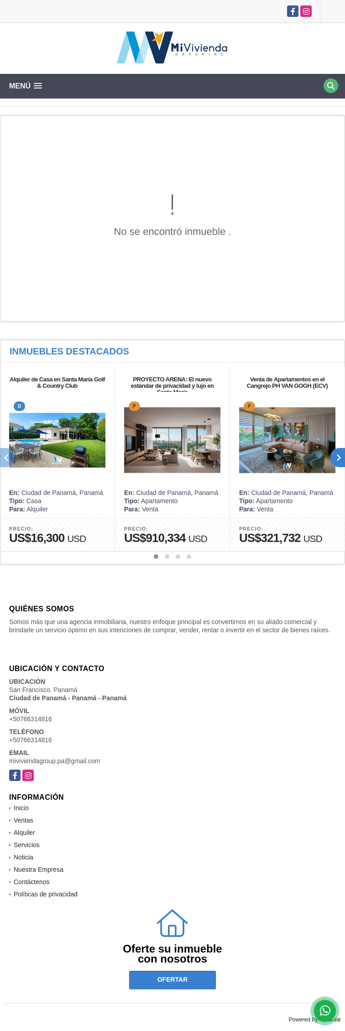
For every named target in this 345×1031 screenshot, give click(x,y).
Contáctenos (32, 881)
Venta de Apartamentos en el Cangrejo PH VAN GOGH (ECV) (287, 382)
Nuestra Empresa (38, 869)
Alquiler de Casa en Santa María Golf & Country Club (57, 382)
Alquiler (24, 832)
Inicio (21, 808)
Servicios (27, 845)
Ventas (23, 820)
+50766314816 (30, 719)
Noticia (23, 857)
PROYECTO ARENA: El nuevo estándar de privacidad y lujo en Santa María (172, 386)
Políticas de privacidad (46, 894)
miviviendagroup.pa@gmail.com (54, 761)
